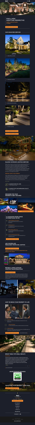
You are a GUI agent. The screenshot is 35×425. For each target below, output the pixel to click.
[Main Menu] (29, 1)
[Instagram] (17, 414)
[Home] (9, 1)
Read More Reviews (8, 367)
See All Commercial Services (12, 133)
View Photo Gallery (10, 272)
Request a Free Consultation (12, 248)
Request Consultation (17, 400)
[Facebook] (14, 414)
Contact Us (17, 409)
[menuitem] (13, 419)
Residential (17, 404)
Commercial (17, 406)
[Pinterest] (20, 414)
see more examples (26, 211)
